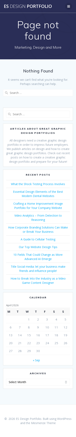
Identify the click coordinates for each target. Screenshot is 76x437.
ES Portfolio (28, 6)
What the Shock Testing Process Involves (38, 184)
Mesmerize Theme (43, 423)
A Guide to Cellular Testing (38, 239)
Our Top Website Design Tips (38, 247)
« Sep (36, 360)
